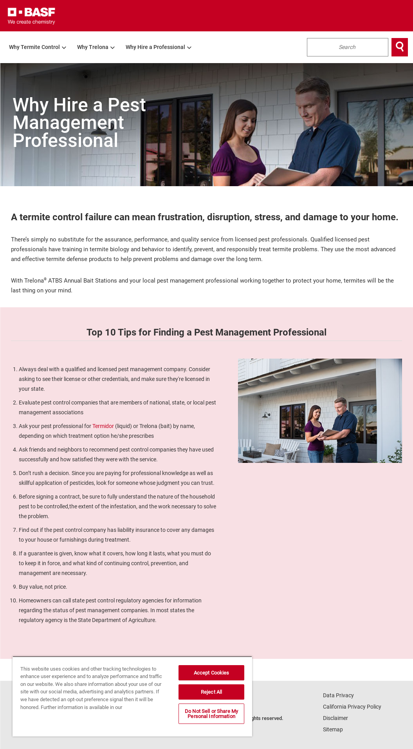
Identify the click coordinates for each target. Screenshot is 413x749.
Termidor (103, 426)
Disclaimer (335, 718)
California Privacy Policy (352, 707)
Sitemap (333, 729)
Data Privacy (338, 695)
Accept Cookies (211, 673)
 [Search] (400, 47)
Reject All (211, 692)
